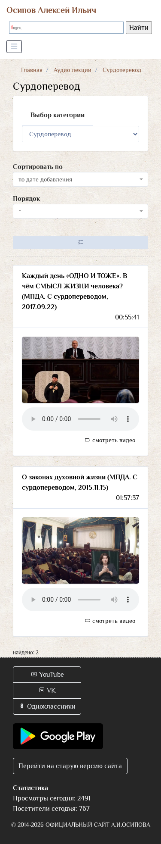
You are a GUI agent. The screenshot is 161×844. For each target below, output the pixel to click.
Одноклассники (47, 706)
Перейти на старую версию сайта (70, 766)
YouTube (47, 674)
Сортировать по (38, 167)
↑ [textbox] (19, 211)
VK (47, 690)
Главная (32, 69)
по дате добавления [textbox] (45, 179)
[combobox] (80, 179)
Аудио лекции (72, 69)
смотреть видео (110, 440)
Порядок (26, 199)
